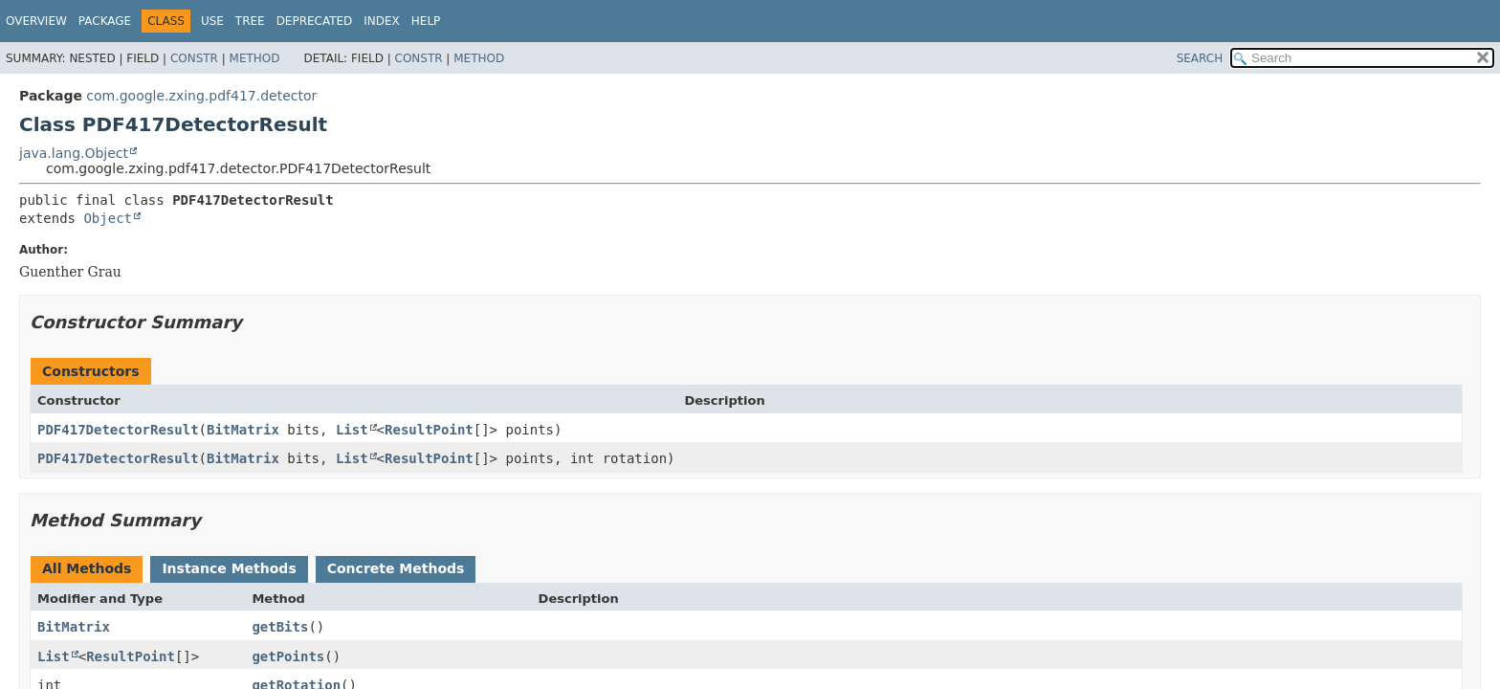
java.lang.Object (73, 153)
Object (107, 218)
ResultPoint (429, 429)
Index (382, 21)
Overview (36, 21)
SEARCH (1200, 58)
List (352, 429)
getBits (280, 626)
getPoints (288, 656)
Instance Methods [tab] (229, 568)
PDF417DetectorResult (118, 429)
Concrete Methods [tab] (396, 568)
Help (426, 21)
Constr (194, 58)
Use (212, 21)
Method (255, 58)
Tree (250, 21)
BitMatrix (243, 429)
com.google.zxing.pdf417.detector (201, 95)
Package (104, 21)
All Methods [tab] (86, 568)
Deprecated (314, 21)
